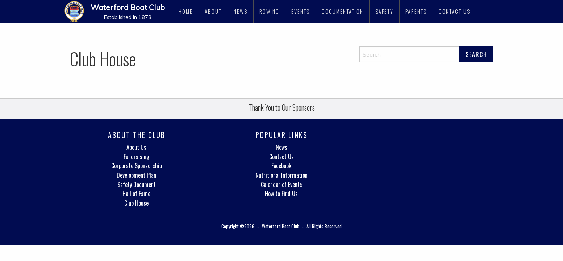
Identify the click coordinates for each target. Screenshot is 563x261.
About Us (136, 147)
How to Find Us (281, 193)
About (213, 11)
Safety (384, 11)
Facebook (281, 165)
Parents (416, 11)
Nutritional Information (281, 175)
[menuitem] (186, 11)
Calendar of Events (281, 184)
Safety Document (136, 184)
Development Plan (136, 175)
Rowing (269, 11)
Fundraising (136, 156)
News (240, 11)
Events (300, 11)
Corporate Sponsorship (136, 165)
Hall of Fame (136, 193)
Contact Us (454, 11)
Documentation (342, 11)
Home (186, 11)
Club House (136, 203)
